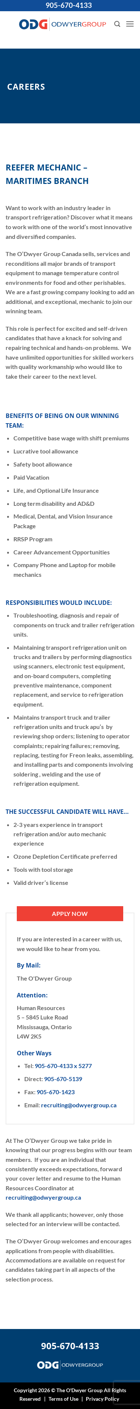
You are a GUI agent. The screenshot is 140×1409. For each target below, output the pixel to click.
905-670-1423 (56, 1091)
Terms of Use (63, 1399)
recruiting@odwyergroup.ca (78, 1104)
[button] (117, 24)
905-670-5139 (63, 1078)
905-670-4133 (69, 5)
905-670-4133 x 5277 (63, 1065)
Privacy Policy (102, 1399)
